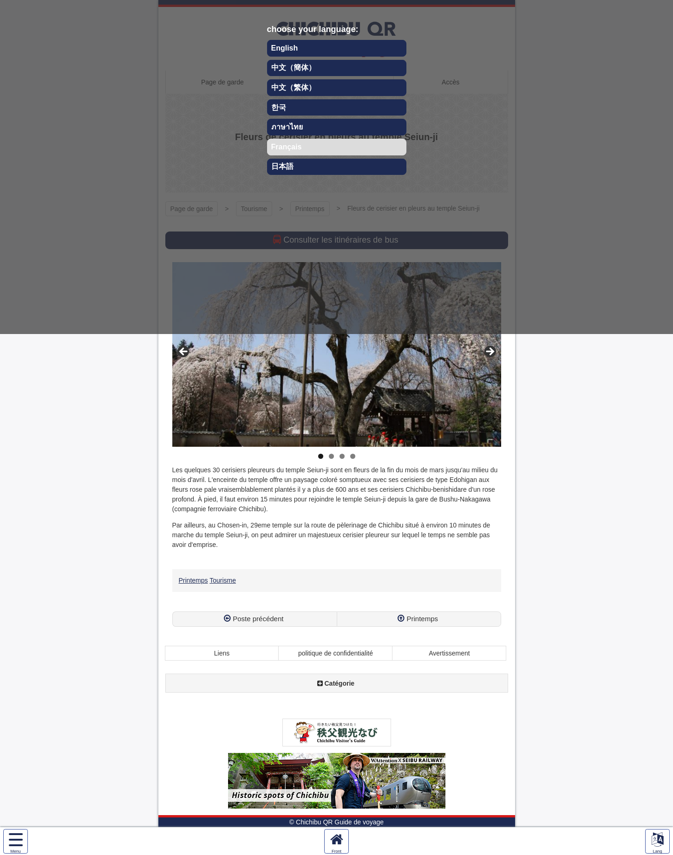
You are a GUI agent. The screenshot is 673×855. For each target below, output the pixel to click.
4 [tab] (352, 456)
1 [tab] (320, 456)
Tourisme (222, 580)
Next (490, 352)
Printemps (193, 580)
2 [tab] (331, 456)
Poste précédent (258, 619)
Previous (184, 352)
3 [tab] (342, 456)
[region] (336, 354)
